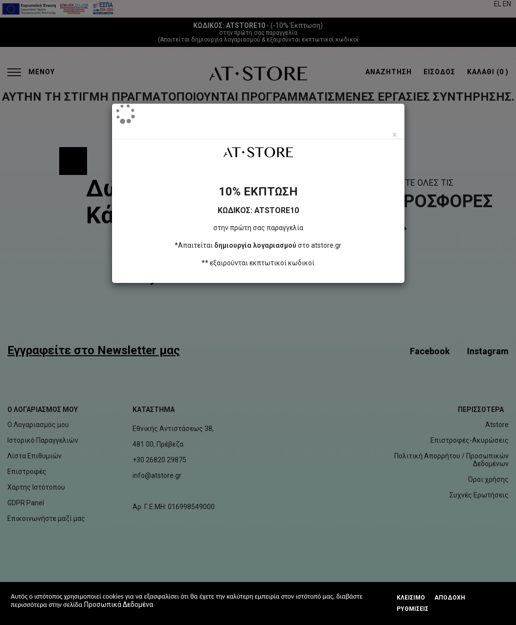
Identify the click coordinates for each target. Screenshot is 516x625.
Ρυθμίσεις (412, 608)
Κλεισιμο (411, 597)
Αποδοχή (449, 597)
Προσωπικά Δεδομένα (118, 604)
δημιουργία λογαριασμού (255, 245)
